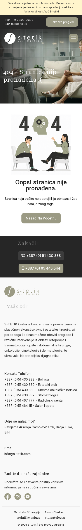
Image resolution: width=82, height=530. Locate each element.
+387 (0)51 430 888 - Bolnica (26, 379)
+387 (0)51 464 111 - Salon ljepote (29, 406)
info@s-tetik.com (17, 454)
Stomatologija (55, 518)
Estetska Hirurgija (27, 512)
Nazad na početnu (41, 218)
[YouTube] (27, 496)
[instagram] (17, 496)
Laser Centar (54, 512)
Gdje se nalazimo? (19, 421)
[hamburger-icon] (73, 38)
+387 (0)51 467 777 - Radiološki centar (34, 400)
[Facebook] (7, 496)
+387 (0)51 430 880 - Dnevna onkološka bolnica (40, 390)
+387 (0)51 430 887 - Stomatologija (31, 395)
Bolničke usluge (28, 518)
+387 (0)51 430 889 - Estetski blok (30, 385)
